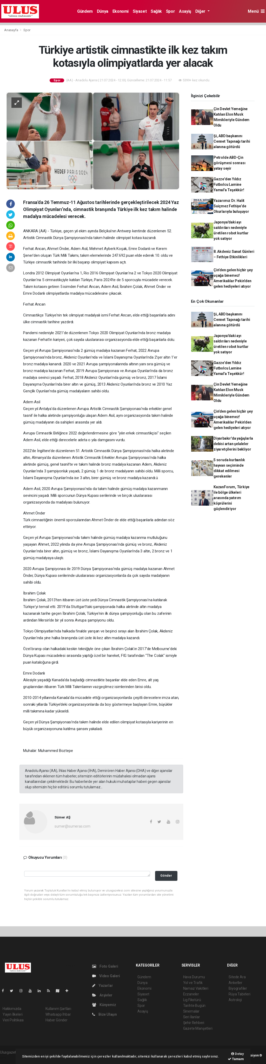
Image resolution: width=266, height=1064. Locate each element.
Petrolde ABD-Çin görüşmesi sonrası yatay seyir (229, 162)
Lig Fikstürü (192, 1000)
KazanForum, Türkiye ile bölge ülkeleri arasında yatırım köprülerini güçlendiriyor (231, 498)
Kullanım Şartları (58, 1009)
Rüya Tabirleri (239, 994)
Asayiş (185, 11)
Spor (170, 11)
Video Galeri (106, 976)
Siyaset (140, 11)
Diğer (201, 11)
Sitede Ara (237, 977)
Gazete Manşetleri (197, 1028)
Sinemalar (191, 1011)
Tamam (236, 1059)
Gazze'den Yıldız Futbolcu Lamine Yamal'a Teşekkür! (229, 184)
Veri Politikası (13, 1020)
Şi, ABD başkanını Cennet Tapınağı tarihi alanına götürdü (232, 141)
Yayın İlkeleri (12, 1014)
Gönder (166, 875)
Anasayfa (11, 30)
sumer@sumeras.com (72, 826)
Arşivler (102, 995)
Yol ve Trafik (193, 983)
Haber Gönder (56, 1020)
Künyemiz (104, 1005)
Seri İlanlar (191, 1017)
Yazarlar (102, 985)
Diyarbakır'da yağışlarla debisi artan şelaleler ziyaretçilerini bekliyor (233, 443)
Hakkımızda (12, 1009)
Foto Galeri (105, 966)
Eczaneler (191, 994)
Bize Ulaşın (104, 1014)
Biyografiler (238, 988)
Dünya (102, 11)
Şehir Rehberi (193, 1023)
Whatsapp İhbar (58, 1014)
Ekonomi (120, 11)
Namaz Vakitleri (195, 988)
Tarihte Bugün (194, 1005)
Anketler (235, 983)
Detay (237, 1054)
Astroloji (235, 1000)
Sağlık (156, 11)
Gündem (85, 11)
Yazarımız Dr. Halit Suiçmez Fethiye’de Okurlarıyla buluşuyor (231, 206)
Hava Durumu (194, 977)
